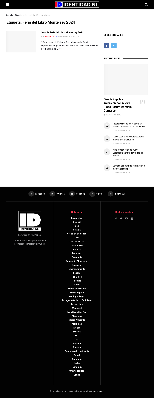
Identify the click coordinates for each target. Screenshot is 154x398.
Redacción (49, 37)
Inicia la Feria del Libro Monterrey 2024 (62, 32)
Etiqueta (18, 15)
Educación (77, 265)
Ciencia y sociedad (76, 234)
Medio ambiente (77, 320)
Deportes (77, 253)
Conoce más (77, 245)
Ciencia (77, 230)
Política (77, 347)
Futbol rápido (77, 292)
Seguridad (77, 359)
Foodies (77, 281)
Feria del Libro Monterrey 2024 (37, 15)
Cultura (77, 249)
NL (76, 339)
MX (77, 335)
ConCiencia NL (76, 241)
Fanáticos (77, 277)
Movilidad (77, 324)
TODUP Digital (98, 391)
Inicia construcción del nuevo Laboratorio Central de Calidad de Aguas (128, 153)
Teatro (77, 363)
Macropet (77, 308)
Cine (77, 237)
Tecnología (77, 367)
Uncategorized (76, 371)
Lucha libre (77, 304)
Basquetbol (77, 218)
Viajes (77, 375)
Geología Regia (77, 296)
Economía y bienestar (77, 261)
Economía (77, 257)
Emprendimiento (77, 269)
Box (77, 226)
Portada (9, 15)
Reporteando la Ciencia (77, 351)
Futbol (77, 284)
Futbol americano (77, 288)
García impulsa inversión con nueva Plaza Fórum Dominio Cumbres (118, 105)
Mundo (76, 328)
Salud (77, 355)
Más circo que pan (76, 312)
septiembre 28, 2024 (65, 37)
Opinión (77, 343)
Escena (76, 273)
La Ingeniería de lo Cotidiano (77, 300)
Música (77, 331)
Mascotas (77, 316)
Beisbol (77, 222)
